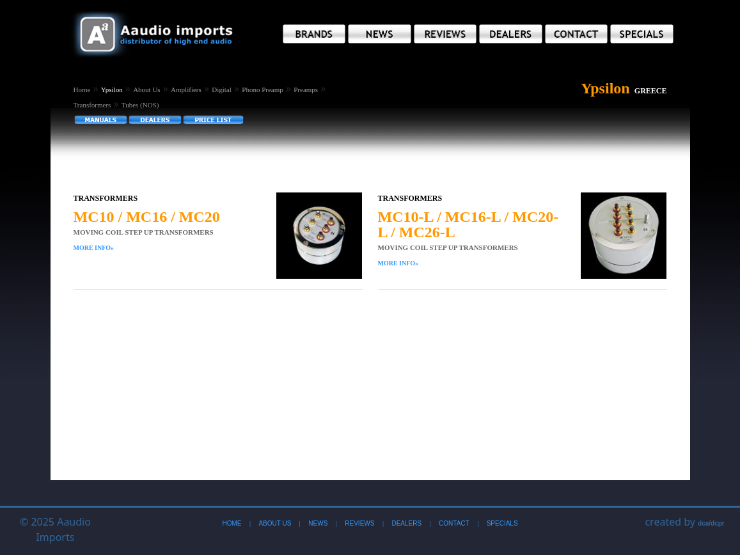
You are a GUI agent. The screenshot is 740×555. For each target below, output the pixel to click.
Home (82, 89)
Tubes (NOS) (140, 105)
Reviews (359, 523)
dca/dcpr (711, 523)
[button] (314, 34)
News (317, 523)
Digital (222, 89)
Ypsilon (112, 89)
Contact (454, 523)
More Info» (94, 247)
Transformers (92, 105)
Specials (502, 523)
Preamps (306, 89)
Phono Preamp (262, 89)
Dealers (406, 523)
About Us (146, 89)
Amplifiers (186, 89)
